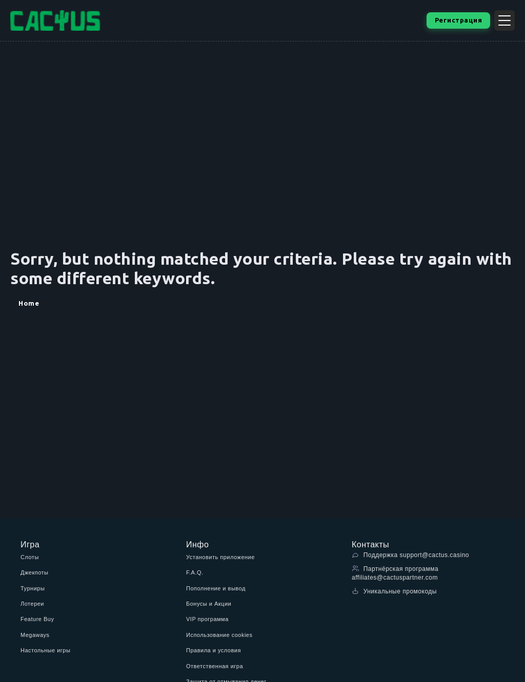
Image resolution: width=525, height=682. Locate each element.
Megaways (35, 635)
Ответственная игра (214, 666)
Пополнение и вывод (216, 588)
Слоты (30, 557)
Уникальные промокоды (394, 591)
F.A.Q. (195, 572)
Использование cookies (219, 635)
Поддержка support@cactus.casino (410, 555)
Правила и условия (213, 650)
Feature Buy (37, 619)
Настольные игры (45, 650)
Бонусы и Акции (208, 604)
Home (28, 303)
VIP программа (207, 619)
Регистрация (458, 20)
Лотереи (32, 604)
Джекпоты (35, 572)
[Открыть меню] (504, 20)
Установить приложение (220, 557)
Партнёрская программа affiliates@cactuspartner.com (395, 573)
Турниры (33, 588)
